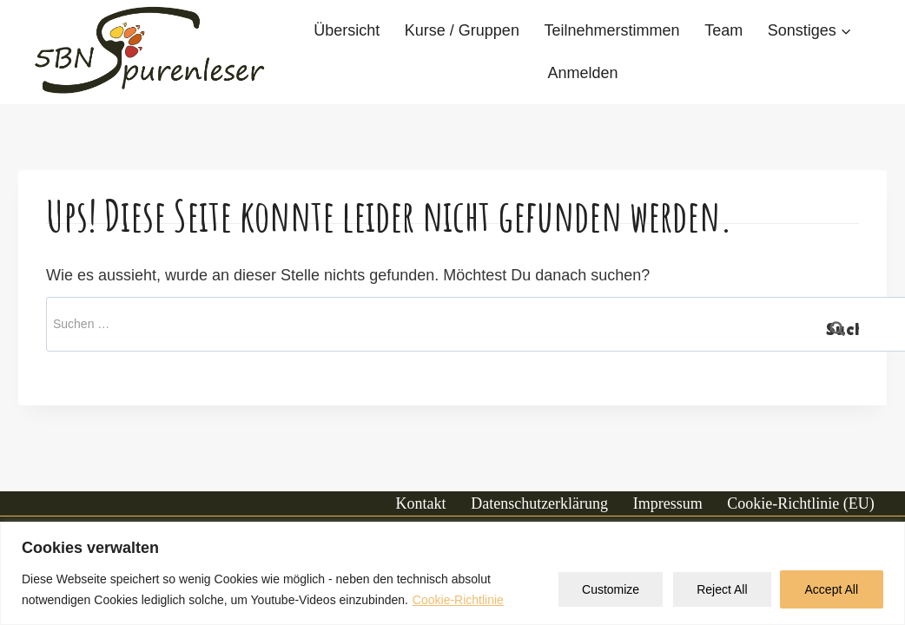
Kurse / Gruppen (462, 30)
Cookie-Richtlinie (458, 600)
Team (723, 30)
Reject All (722, 589)
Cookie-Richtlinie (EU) (800, 503)
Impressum (668, 503)
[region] (452, 573)
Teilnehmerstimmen (611, 30)
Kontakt (421, 503)
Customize (610, 589)
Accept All (831, 589)
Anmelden (582, 73)
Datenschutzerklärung (539, 503)
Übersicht (347, 30)
